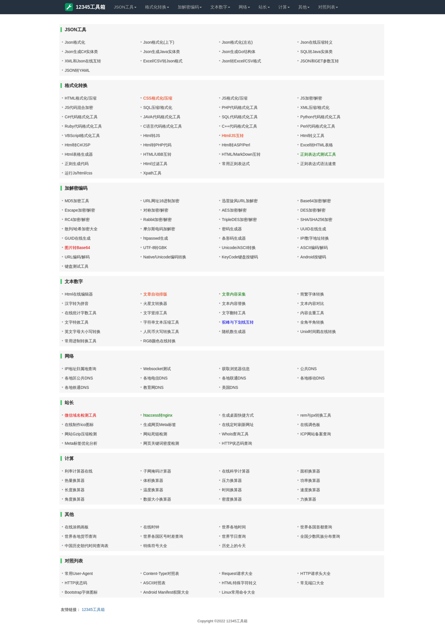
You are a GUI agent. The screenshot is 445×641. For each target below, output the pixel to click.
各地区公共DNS (79, 378)
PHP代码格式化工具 (240, 107)
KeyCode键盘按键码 (240, 257)
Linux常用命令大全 (238, 592)
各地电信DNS (155, 378)
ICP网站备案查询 (315, 434)
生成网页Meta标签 (159, 424)
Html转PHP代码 (157, 145)
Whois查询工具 (235, 434)
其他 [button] (304, 7)
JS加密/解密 (311, 98)
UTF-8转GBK (155, 247)
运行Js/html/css (78, 173)
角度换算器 (75, 499)
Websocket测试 (157, 368)
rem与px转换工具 (315, 415)
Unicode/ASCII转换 (239, 247)
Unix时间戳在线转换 (318, 331)
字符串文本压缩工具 (161, 322)
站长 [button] (264, 7)
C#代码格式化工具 (81, 117)
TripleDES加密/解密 (239, 219)
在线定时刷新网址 (238, 424)
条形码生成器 (234, 238)
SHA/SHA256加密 (316, 219)
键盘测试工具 (77, 266)
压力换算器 (232, 480)
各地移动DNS (312, 378)
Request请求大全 (237, 573)
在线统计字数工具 (80, 313)
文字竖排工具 (155, 313)
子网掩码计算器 (157, 471)
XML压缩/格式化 (314, 107)
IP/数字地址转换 (314, 238)
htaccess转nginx (158, 415)
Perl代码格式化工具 (317, 126)
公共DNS (308, 368)
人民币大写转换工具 (161, 331)
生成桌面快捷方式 (238, 415)
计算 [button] (284, 7)
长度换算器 (75, 490)
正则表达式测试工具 (318, 154)
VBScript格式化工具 (82, 135)
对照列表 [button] (328, 7)
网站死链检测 (155, 434)
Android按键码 (313, 257)
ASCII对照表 (154, 583)
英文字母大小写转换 (82, 331)
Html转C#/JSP (77, 145)
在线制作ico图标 (79, 424)
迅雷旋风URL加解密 (240, 201)
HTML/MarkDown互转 (241, 154)
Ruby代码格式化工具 (83, 126)
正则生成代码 (77, 163)
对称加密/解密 (155, 210)
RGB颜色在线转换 (159, 341)
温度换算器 (153, 490)
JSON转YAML (77, 70)
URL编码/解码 (77, 257)
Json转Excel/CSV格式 (241, 61)
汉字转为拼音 (77, 303)
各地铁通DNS (77, 387)
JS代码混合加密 (79, 107)
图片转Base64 (77, 247)
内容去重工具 (312, 313)
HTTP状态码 (76, 583)
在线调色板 (310, 424)
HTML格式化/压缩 (80, 98)
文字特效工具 (77, 322)
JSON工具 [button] (125, 7)
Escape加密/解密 (80, 210)
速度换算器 (310, 490)
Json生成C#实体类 (81, 51)
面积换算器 (310, 471)
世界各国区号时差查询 (163, 536)
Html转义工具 (312, 135)
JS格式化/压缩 (234, 98)
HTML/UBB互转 (157, 154)
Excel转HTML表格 (316, 145)
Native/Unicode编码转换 (164, 257)
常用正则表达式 (236, 163)
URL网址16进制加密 (161, 201)
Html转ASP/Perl (236, 145)
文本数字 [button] (220, 7)
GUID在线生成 (78, 238)
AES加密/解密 (234, 210)
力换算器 (308, 499)
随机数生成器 (234, 331)
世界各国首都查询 (316, 527)
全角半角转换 (312, 322)
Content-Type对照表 (161, 573)
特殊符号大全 (155, 545)
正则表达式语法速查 (318, 163)
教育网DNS (153, 387)
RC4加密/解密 (77, 219)
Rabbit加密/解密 (157, 219)
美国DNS (230, 387)
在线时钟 (151, 527)
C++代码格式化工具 (239, 126)
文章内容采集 (234, 294)
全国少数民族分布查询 (320, 536)
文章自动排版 (155, 294)
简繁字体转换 (312, 294)
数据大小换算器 (157, 499)
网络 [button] (244, 7)
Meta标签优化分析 (81, 443)
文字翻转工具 (234, 313)
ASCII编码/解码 (314, 247)
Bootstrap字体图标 (81, 592)
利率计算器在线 (79, 471)
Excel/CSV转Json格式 (162, 61)
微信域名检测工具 (80, 415)
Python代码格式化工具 (320, 117)
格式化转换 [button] (157, 7)
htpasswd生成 (155, 238)
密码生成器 (232, 229)
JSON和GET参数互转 (319, 61)
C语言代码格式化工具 (162, 126)
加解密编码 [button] (190, 7)
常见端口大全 (312, 583)
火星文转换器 (155, 303)
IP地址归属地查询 (80, 368)
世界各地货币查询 (80, 536)
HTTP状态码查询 (237, 443)
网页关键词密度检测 (161, 443)
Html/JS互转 (233, 135)
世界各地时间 (234, 527)
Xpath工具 (152, 173)
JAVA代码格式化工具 (161, 117)
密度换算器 (232, 499)
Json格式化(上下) (158, 42)
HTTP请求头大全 (315, 573)
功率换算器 (310, 480)
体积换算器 (153, 480)
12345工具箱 (85, 7)
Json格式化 (75, 42)
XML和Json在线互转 (83, 61)
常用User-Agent (79, 573)
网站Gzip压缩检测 (81, 434)
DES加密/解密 (313, 210)
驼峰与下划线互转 (238, 322)
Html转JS (151, 135)
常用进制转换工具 (80, 341)
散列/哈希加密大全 (81, 229)
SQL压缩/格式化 (157, 107)
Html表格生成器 (79, 154)
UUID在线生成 (313, 229)
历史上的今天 (234, 545)
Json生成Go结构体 (238, 51)
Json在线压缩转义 (316, 42)
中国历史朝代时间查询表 (86, 545)
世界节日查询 (234, 536)
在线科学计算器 (236, 471)
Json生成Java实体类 (161, 51)
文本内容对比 (312, 303)
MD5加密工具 (77, 201)
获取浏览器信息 (236, 368)
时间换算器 (232, 490)
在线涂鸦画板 (77, 527)
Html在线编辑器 (79, 294)
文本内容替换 (234, 303)
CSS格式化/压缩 (158, 98)
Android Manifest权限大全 (166, 592)
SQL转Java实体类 (316, 51)
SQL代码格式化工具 (240, 117)
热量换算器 (75, 480)
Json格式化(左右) (237, 42)
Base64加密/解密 (315, 201)
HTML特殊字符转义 (239, 583)
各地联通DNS (234, 378)
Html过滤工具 (155, 163)
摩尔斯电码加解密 (159, 229)
